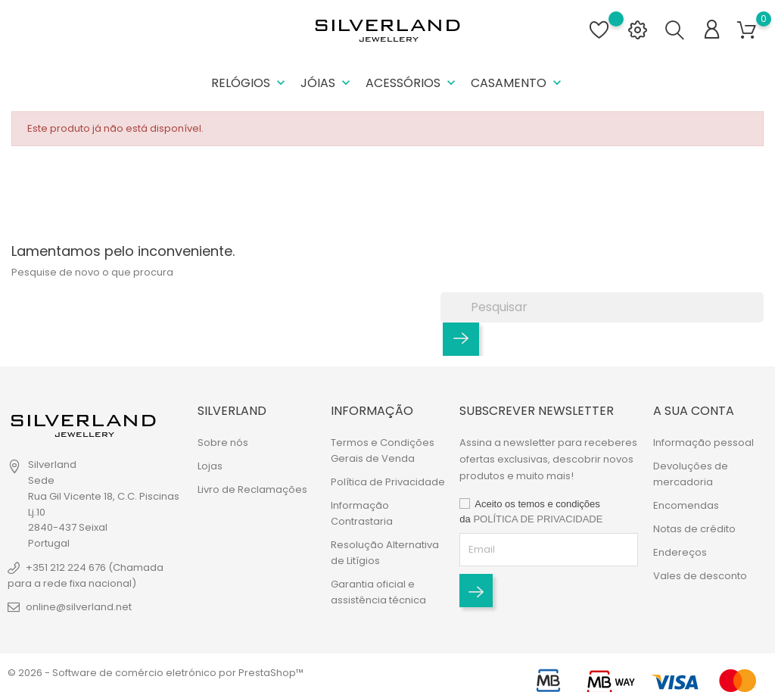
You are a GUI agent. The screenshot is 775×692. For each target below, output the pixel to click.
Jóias (326, 83)
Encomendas (686, 505)
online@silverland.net (79, 607)
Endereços (680, 552)
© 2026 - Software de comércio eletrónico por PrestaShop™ (155, 673)
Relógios (249, 83)
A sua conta (693, 410)
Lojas (210, 466)
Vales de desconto (700, 576)
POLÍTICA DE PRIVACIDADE (537, 519)
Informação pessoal (703, 442)
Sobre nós (223, 442)
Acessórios (412, 83)
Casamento (518, 83)
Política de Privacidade (388, 482)
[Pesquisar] (602, 307)
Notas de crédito (694, 529)
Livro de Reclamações (252, 489)
